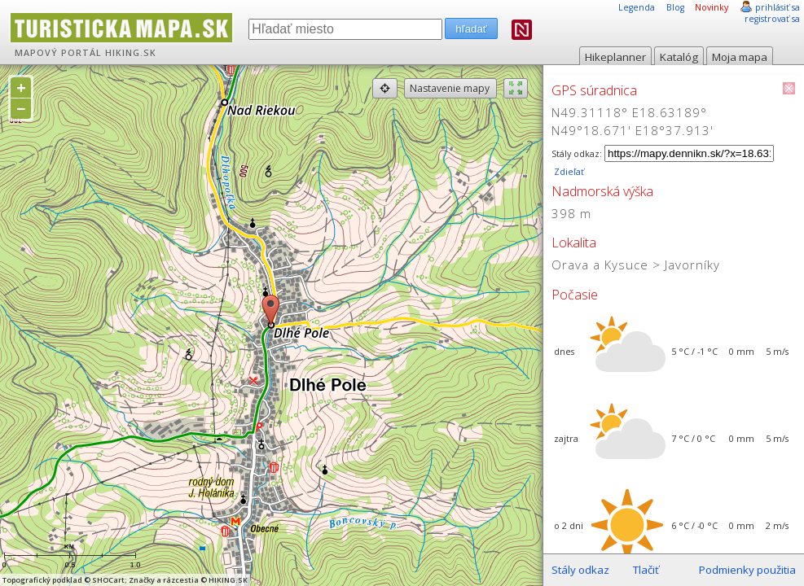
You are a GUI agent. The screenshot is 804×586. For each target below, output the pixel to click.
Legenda (636, 7)
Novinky (711, 7)
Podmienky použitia (747, 569)
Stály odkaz (580, 569)
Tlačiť (646, 569)
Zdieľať (567, 171)
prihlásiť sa (777, 7)
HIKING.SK (130, 53)
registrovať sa (772, 18)
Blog (675, 7)
